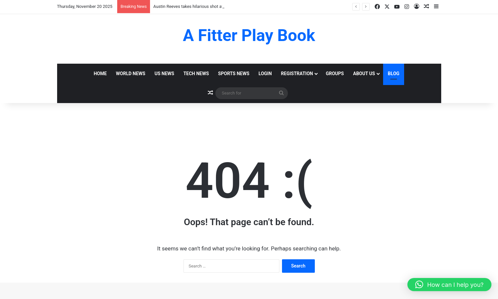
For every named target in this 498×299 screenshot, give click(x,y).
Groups (335, 73)
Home (100, 73)
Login (265, 73)
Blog (393, 73)
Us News (164, 73)
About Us (364, 73)
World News (130, 73)
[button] (449, 284)
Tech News (196, 73)
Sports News (233, 73)
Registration (297, 73)
